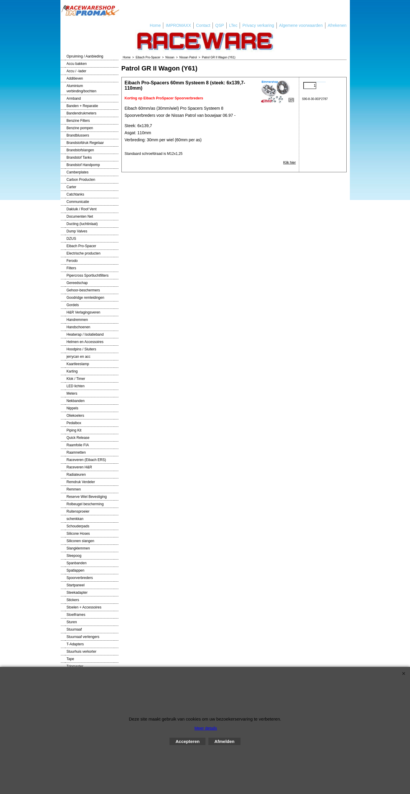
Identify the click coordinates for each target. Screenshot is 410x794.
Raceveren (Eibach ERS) (86, 460)
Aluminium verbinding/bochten (81, 88)
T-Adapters (75, 644)
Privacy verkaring (258, 25)
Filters (71, 268)
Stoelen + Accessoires (84, 607)
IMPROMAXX (178, 25)
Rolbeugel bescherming (85, 504)
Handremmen (77, 320)
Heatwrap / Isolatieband (85, 334)
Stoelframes (76, 615)
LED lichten (76, 386)
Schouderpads (78, 526)
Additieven (75, 78)
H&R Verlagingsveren (84, 312)
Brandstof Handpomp (83, 165)
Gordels (73, 305)
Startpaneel (76, 585)
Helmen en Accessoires (85, 342)
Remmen (74, 489)
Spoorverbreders (80, 578)
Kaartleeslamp (78, 364)
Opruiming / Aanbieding (85, 56)
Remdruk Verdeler (81, 482)
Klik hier (289, 162)
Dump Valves (77, 231)
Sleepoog (74, 556)
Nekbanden (76, 401)
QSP (219, 25)
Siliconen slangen (80, 541)
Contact (203, 25)
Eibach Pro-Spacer (81, 246)
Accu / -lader (76, 71)
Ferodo (72, 261)
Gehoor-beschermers (83, 290)
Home (155, 25)
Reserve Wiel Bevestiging (87, 497)
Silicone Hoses (78, 533)
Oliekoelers (75, 416)
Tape (70, 659)
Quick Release (78, 438)
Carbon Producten (81, 180)
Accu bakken (77, 64)
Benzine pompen (80, 128)
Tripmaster (75, 666)
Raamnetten (76, 452)
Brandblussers (78, 135)
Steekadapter (77, 592)
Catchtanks (75, 194)
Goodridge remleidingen (85, 298)
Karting (72, 371)
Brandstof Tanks (79, 157)
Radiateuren (76, 475)
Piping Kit (74, 430)
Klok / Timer (76, 379)
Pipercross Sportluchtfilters (88, 275)
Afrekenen (337, 25)
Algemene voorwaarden (301, 25)
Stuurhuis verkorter (81, 651)
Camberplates (78, 172)
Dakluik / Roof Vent (82, 209)
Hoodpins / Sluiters (81, 349)
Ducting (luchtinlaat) (82, 224)
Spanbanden (77, 563)
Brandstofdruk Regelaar (85, 143)
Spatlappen (76, 570)
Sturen (72, 622)
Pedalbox (74, 423)
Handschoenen (78, 327)
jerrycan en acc (78, 357)
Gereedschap (77, 283)
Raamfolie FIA (78, 445)
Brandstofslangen (80, 150)
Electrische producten (84, 253)
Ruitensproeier (78, 511)
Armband (74, 98)
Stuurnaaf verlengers (83, 637)
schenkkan (75, 519)
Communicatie (78, 202)
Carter (71, 187)
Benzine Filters (78, 121)
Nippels (72, 408)
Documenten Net (80, 216)
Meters (72, 393)
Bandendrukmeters (81, 113)
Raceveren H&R (79, 467)
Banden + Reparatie (82, 106)
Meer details (206, 728)
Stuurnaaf (74, 629)
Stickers (73, 600)
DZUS (71, 239)
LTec (233, 25)
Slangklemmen (78, 548)
